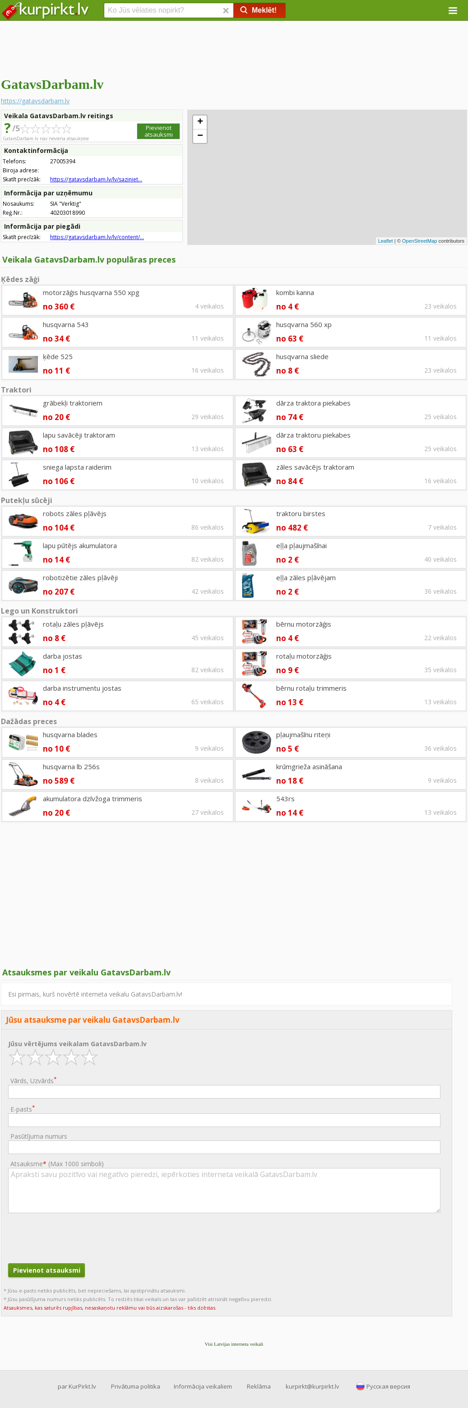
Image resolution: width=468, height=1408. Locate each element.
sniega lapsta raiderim (77, 466)
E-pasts (22, 1108)
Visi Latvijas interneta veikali (234, 1344)
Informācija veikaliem (203, 1386)
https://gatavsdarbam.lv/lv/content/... (97, 237)
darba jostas (62, 655)
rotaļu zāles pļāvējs (73, 623)
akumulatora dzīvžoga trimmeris (92, 798)
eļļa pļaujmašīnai (301, 545)
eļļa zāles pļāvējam (306, 577)
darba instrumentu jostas (82, 687)
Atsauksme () (57, 1163)
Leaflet (385, 241)
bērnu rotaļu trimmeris (311, 687)
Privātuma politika (135, 1386)
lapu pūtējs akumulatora (80, 545)
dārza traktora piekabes (313, 402)
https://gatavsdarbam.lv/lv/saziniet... (96, 179)
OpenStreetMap (419, 241)
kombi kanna (295, 292)
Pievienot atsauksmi (158, 131)
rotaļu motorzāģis (304, 655)
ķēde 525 (58, 356)
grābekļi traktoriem (72, 402)
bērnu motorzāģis (303, 623)
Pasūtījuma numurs (38, 1136)
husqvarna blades (70, 734)
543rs (285, 798)
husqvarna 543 (66, 324)
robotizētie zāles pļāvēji (80, 577)
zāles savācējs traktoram (315, 466)
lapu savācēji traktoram (79, 434)
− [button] (200, 136)
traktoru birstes (300, 513)
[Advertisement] (234, 47)
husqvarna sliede (302, 356)
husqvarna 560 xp (304, 324)
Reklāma (259, 1386)
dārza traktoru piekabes (313, 434)
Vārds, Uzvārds (33, 1080)
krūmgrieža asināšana (309, 766)
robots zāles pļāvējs (75, 513)
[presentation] (76, 1237)
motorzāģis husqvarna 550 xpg (91, 292)
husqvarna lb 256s (71, 766)
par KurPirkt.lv (77, 1386)
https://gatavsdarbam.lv (35, 101)
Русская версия (388, 1386)
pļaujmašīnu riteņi (303, 734)
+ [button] (200, 122)
